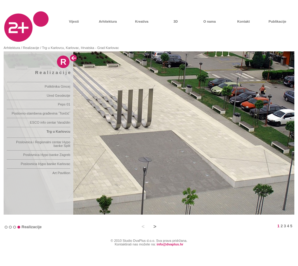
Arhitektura (108, 21)
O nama (209, 21)
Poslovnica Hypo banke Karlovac (45, 164)
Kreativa (141, 21)
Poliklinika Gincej (57, 86)
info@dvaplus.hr (170, 244)
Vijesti (74, 21)
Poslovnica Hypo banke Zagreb (46, 155)
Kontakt (243, 21)
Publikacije (277, 21)
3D (176, 21)
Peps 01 (64, 104)
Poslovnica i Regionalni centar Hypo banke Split (43, 144)
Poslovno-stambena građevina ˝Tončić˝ (41, 113)
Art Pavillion (61, 173)
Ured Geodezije (58, 95)
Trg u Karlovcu (58, 131)
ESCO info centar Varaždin (50, 122)
